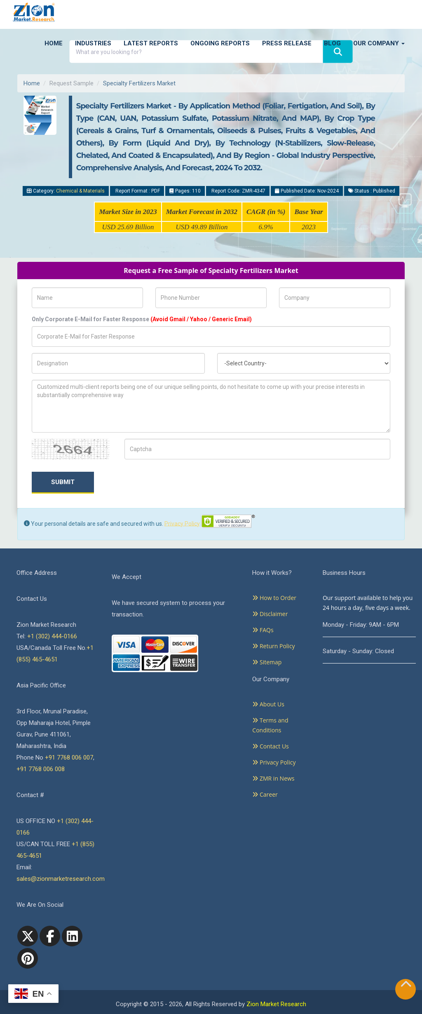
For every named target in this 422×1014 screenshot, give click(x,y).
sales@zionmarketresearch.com (60, 878)
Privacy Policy (182, 523)
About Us (268, 704)
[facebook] (50, 936)
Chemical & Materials (80, 191)
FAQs (262, 630)
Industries (93, 43)
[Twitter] (27, 936)
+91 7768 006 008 (40, 769)
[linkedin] (72, 936)
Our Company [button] (379, 43)
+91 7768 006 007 (69, 757)
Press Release (287, 43)
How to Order (274, 598)
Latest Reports (151, 43)
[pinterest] (27, 958)
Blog (332, 43)
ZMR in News (273, 778)
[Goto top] (406, 986)
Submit (63, 482)
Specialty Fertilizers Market (139, 83)
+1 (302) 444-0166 (52, 636)
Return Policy (273, 646)
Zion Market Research (276, 1004)
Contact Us (270, 746)
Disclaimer (270, 614)
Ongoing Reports (220, 43)
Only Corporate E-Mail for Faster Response (142, 319)
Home (54, 43)
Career (264, 794)
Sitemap (266, 662)
